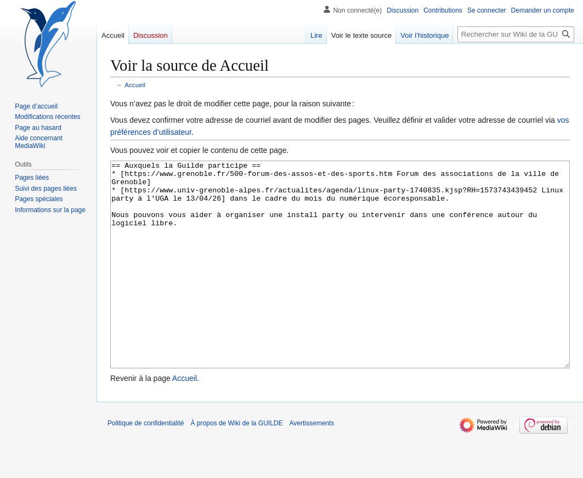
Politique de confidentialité (145, 464)
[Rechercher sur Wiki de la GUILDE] (515, 34)
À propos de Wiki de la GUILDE (236, 464)
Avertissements (312, 464)
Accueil (134, 84)
